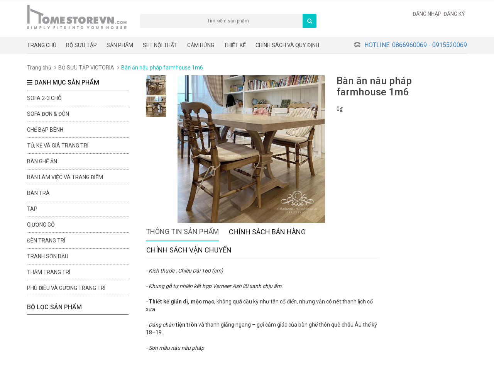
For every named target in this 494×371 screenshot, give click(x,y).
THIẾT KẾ (235, 45)
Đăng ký (454, 14)
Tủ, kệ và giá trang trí (57, 145)
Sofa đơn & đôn (48, 114)
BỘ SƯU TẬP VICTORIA (86, 67)
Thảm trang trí (48, 272)
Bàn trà (38, 193)
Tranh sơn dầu (47, 256)
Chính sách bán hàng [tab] (267, 232)
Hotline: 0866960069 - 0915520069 (415, 45)
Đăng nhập (427, 14)
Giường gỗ (41, 225)
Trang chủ (41, 45)
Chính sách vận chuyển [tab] (189, 250)
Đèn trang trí (46, 240)
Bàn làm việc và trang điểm (65, 177)
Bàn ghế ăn (42, 161)
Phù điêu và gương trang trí (66, 288)
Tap (32, 209)
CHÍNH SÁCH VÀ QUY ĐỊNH (287, 45)
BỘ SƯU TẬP (81, 45)
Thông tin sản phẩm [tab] (182, 231)
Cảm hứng (200, 45)
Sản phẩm (120, 45)
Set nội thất (160, 45)
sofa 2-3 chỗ (44, 98)
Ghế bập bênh (45, 130)
